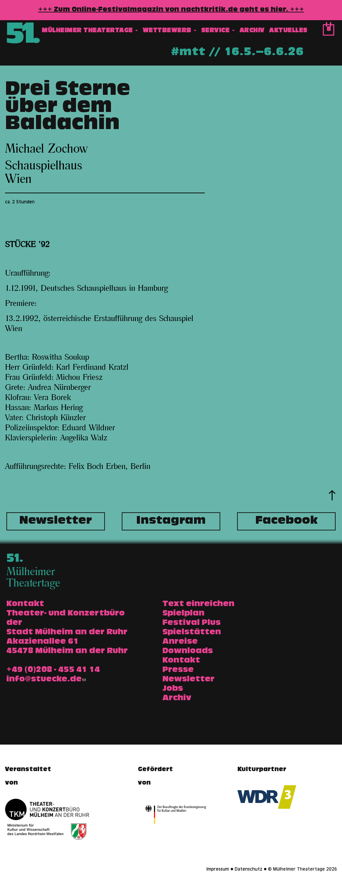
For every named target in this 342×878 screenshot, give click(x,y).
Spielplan (183, 614)
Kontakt (181, 661)
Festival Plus (191, 623)
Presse (178, 670)
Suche (315, 31)
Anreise (180, 642)
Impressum (217, 869)
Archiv (252, 31)
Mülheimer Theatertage (90, 31)
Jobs (172, 689)
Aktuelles (288, 31)
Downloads (187, 651)
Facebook (286, 521)
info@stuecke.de (46, 680)
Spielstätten (191, 633)
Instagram (171, 521)
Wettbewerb (170, 31)
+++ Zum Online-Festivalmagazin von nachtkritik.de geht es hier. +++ (171, 10)
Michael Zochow (46, 149)
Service (218, 31)
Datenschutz (248, 869)
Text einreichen (198, 604)
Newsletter (55, 521)
